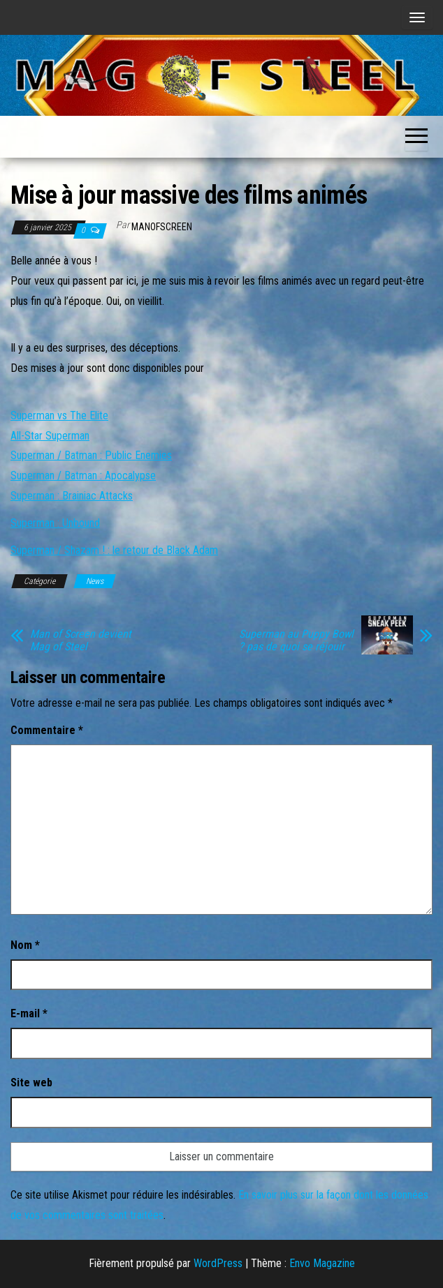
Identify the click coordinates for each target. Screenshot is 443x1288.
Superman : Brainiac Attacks (71, 495)
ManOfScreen (161, 226)
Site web (31, 1082)
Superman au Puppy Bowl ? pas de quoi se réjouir (296, 640)
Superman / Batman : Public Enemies (91, 455)
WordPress (218, 1263)
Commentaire (46, 730)
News (94, 581)
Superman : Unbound (55, 523)
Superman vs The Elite (59, 415)
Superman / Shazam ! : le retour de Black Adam (114, 550)
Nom (25, 945)
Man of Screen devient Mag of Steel (80, 640)
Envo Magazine (322, 1263)
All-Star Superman (49, 435)
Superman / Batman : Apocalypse (83, 475)
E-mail (29, 1013)
